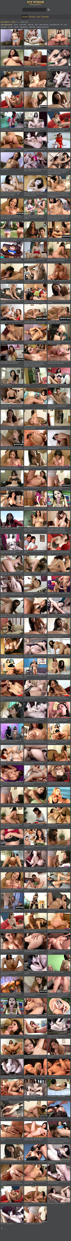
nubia (36, 24)
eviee (65, 24)
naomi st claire (22, 24)
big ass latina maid (54, 24)
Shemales (45, 17)
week (26, 22)
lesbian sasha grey (44, 24)
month (22, 22)
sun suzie (10, 27)
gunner (16, 24)
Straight (25, 17)
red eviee (16, 27)
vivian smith (31, 24)
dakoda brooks (23, 27)
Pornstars (32, 17)
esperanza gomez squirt (43, 27)
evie (62, 24)
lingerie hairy (32, 27)
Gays (39, 17)
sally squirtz (3, 27)
